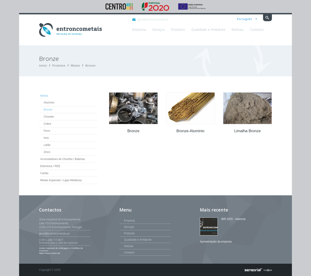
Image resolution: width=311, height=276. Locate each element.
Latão (47, 145)
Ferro (47, 130)
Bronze (90, 65)
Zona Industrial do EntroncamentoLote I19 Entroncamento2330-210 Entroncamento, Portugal (60, 223)
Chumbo (49, 116)
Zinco (47, 152)
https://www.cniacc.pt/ (49, 253)
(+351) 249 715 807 (64, 241)
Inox (46, 137)
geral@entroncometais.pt (150, 19)
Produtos (58, 65)
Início (43, 65)
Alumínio (49, 102)
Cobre (47, 123)
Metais (75, 65)
